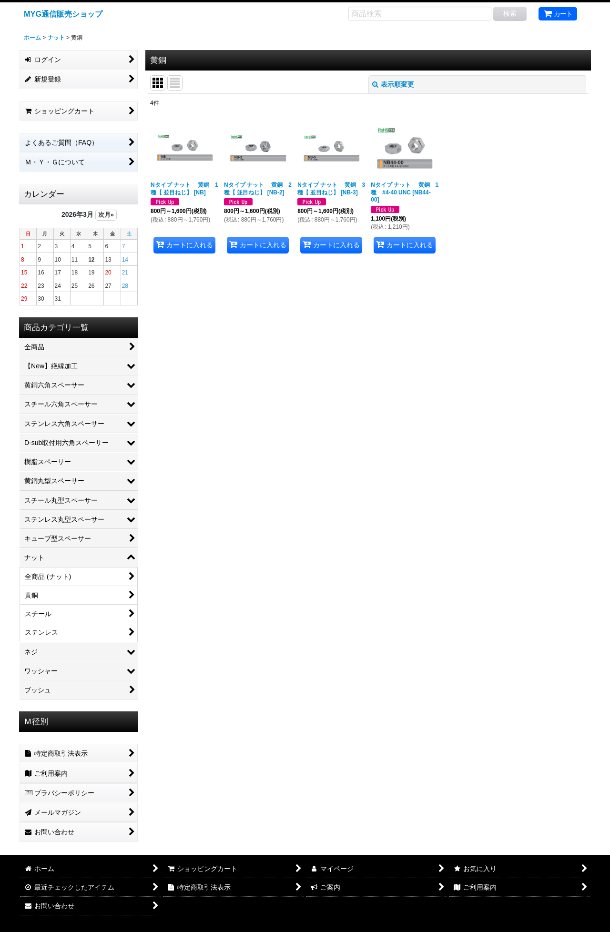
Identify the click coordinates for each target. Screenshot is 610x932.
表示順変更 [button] (393, 84)
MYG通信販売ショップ (63, 14)
